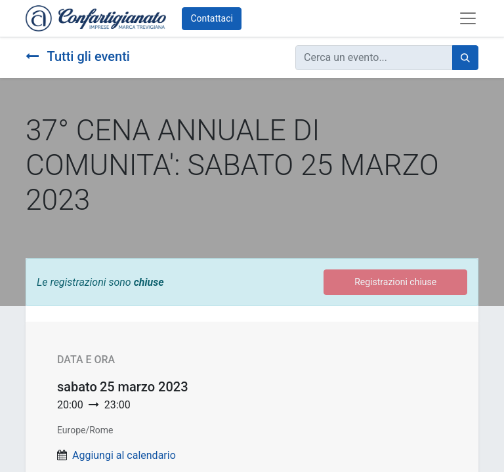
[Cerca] (465, 57)
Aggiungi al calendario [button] (124, 455)
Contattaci (211, 18)
